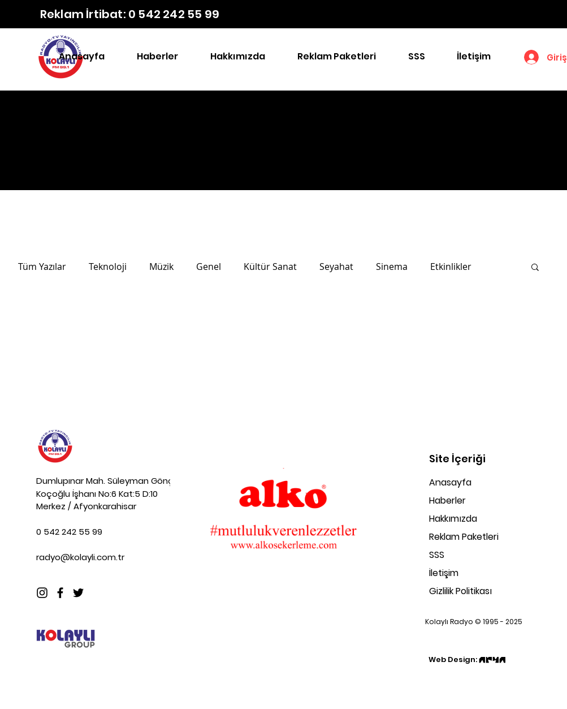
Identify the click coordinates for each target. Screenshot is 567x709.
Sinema (392, 266)
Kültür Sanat (270, 266)
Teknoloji (108, 266)
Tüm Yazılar (42, 266)
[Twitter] (78, 593)
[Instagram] (42, 593)
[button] (535, 268)
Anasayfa (450, 482)
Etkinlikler (450, 266)
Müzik (161, 266)
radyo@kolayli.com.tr (80, 557)
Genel (208, 266)
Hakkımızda (453, 518)
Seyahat (336, 266)
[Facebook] (60, 593)
